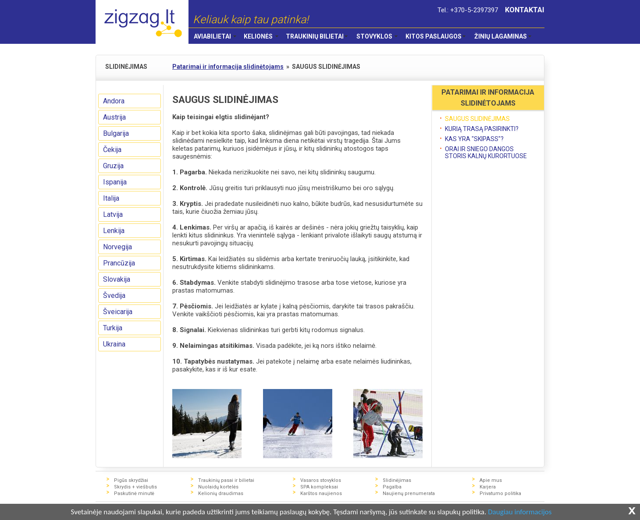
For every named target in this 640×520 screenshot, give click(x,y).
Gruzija (113, 166)
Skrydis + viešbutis (135, 487)
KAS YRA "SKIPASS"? (474, 138)
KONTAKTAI (524, 10)
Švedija (114, 295)
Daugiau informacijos (519, 512)
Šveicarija (117, 312)
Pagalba (392, 487)
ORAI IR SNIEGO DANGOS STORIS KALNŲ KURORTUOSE (486, 152)
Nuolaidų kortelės (218, 487)
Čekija (112, 149)
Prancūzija (119, 263)
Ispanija (115, 182)
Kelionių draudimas (220, 493)
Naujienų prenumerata (409, 493)
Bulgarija (116, 133)
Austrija (114, 117)
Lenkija (113, 230)
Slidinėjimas (397, 480)
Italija (111, 198)
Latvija (113, 214)
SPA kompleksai (319, 487)
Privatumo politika (500, 493)
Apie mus (491, 480)
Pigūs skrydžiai (131, 480)
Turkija (112, 328)
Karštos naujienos (321, 493)
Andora (113, 101)
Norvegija (117, 247)
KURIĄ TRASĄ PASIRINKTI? (482, 128)
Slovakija (116, 279)
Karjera (488, 487)
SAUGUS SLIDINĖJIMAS (477, 118)
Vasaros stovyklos (320, 480)
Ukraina (114, 344)
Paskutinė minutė (134, 493)
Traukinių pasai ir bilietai (226, 480)
